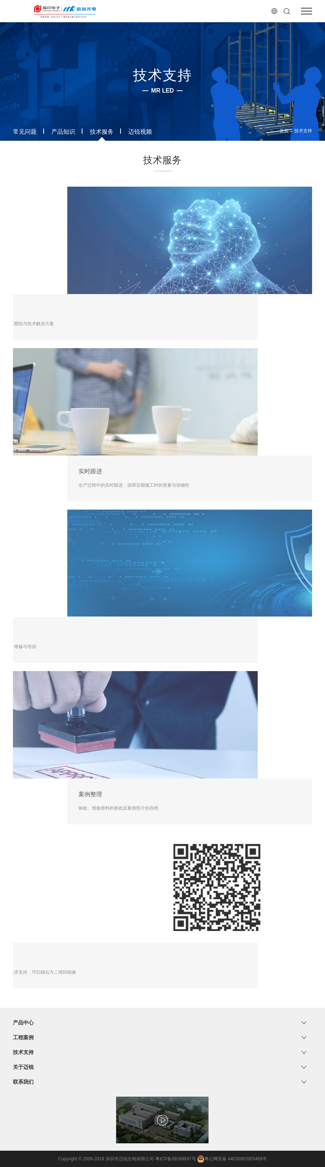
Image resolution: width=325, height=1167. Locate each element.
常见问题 (25, 132)
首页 (284, 130)
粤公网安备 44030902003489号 (232, 1159)
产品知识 (63, 132)
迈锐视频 (140, 132)
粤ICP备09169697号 (175, 1158)
